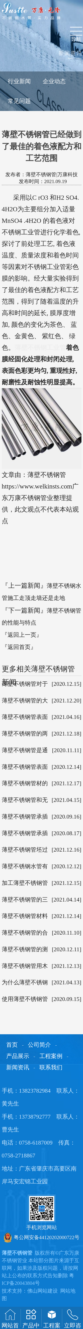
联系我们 (50, 1067)
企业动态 (54, 81)
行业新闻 (19, 81)
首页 (12, 1045)
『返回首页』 (19, 647)
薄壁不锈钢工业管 (40, 347)
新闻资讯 (17, 1067)
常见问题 (19, 101)
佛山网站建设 (42, 1291)
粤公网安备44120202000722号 (41, 1237)
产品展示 (17, 1056)
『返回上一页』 (22, 635)
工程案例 (50, 1056)
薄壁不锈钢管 (17, 1253)
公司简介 (39, 1045)
